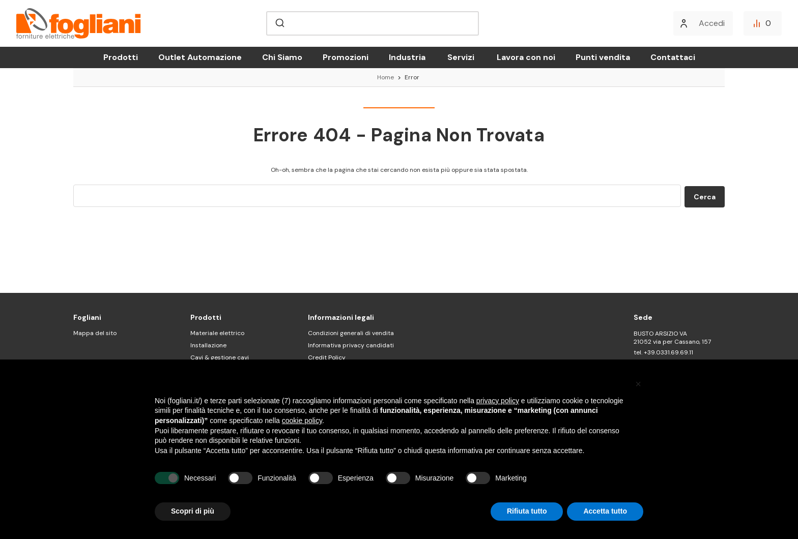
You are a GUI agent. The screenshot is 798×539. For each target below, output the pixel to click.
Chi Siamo (282, 57)
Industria (407, 57)
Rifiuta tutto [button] (527, 511)
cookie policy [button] (302, 420)
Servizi (460, 57)
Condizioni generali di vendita (351, 333)
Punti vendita (603, 57)
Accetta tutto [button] (605, 511)
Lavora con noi (526, 57)
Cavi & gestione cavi (219, 357)
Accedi (712, 23)
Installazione (208, 345)
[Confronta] (763, 23)
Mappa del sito (95, 333)
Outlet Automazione (200, 57)
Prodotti (120, 57)
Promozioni (345, 57)
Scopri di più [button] (192, 511)
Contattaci (672, 57)
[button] (638, 384)
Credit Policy (327, 357)
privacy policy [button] (497, 401)
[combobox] (372, 23)
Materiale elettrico (217, 333)
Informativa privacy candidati (351, 345)
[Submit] (279, 23)
